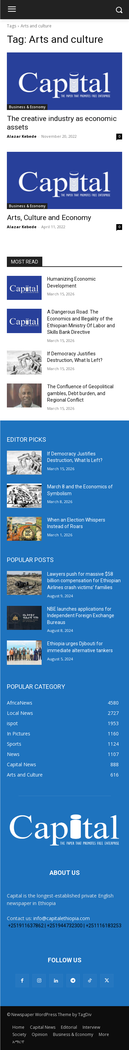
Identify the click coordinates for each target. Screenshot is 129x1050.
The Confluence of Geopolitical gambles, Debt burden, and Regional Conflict (80, 393)
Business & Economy (27, 107)
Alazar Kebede (21, 136)
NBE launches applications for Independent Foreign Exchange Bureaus (80, 615)
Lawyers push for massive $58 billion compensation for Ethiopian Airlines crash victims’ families (84, 580)
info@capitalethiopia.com (61, 918)
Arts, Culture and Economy (49, 217)
